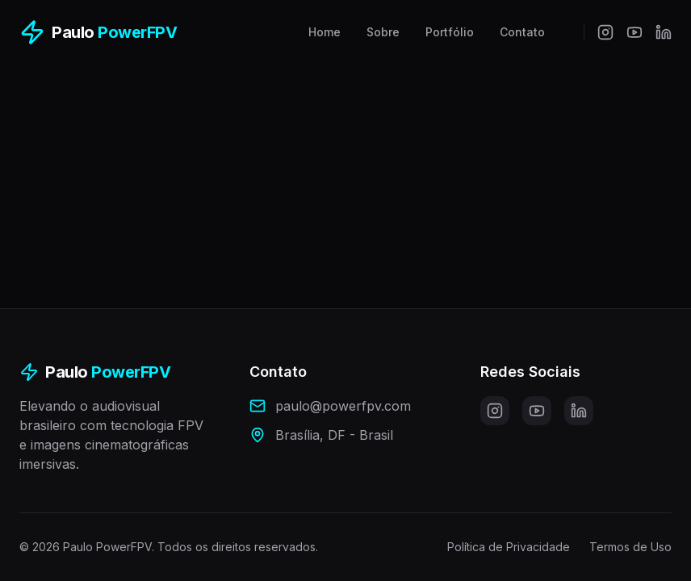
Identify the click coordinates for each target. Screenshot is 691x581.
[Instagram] (605, 32)
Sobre (383, 32)
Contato (522, 32)
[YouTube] (634, 32)
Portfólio (449, 32)
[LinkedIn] (663, 32)
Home (324, 32)
